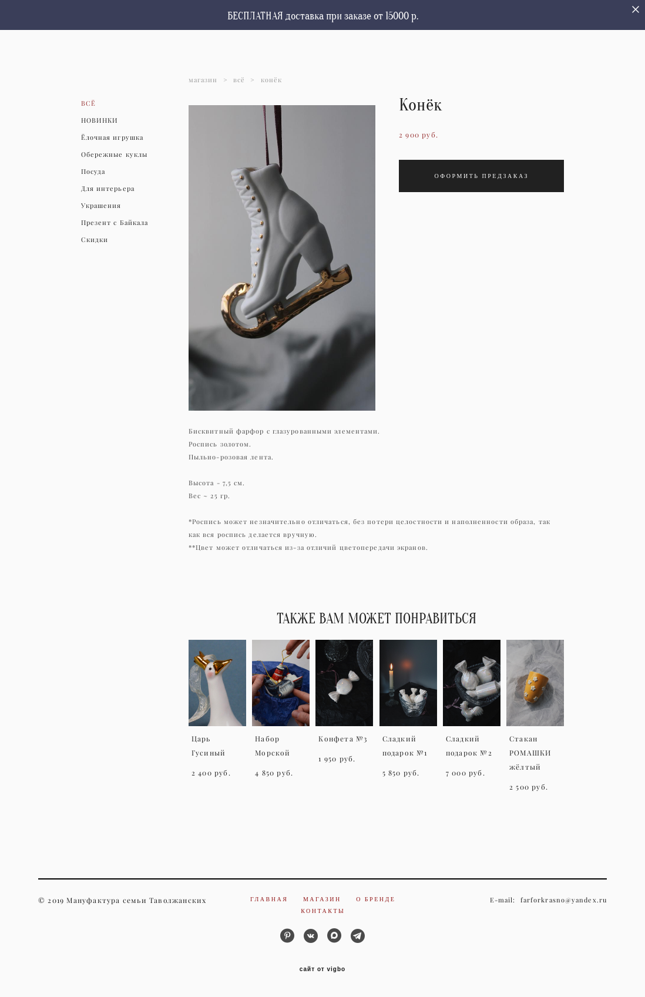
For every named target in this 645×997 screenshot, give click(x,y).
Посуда (93, 171)
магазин (203, 80)
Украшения (101, 206)
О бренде (375, 899)
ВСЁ (88, 103)
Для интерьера (108, 188)
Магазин (322, 899)
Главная (269, 899)
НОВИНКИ (100, 120)
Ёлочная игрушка (112, 137)
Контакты (323, 911)
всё (239, 80)
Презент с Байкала (115, 223)
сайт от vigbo (322, 969)
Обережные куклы (114, 154)
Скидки (95, 240)
